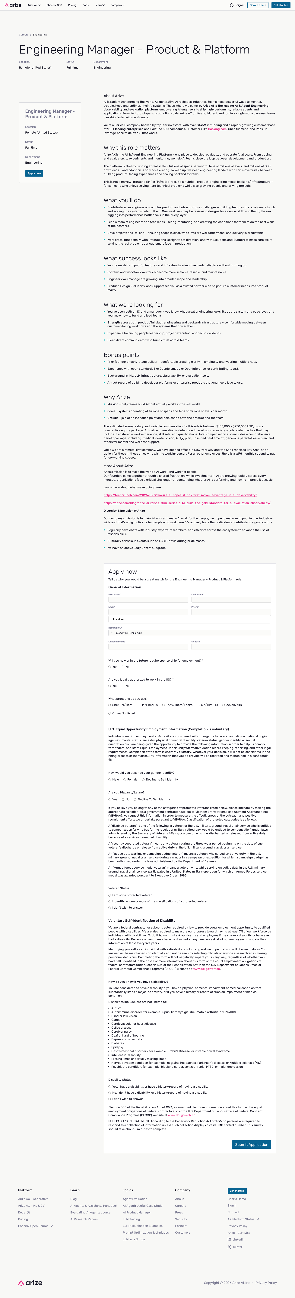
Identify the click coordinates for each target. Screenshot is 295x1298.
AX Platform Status (244, 1219)
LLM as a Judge (134, 1239)
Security (181, 1219)
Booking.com (217, 129)
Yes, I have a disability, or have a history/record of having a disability (158, 1086)
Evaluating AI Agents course (90, 1212)
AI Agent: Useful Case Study (143, 1205)
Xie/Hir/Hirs (207, 705)
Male (113, 779)
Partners (181, 1226)
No (125, 667)
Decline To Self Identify (152, 799)
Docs (24, 1212)
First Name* (114, 594)
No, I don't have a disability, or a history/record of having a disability (158, 1092)
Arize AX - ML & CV (31, 1205)
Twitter (235, 1247)
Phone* (195, 607)
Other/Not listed (121, 713)
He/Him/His (147, 705)
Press (179, 1212)
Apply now (34, 173)
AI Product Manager (137, 1212)
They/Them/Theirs (177, 705)
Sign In (232, 1205)
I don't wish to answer (125, 907)
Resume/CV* (115, 627)
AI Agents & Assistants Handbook (93, 1205)
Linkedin (236, 1239)
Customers (182, 1232)
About (179, 1199)
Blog (73, 1199)
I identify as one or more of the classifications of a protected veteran (158, 901)
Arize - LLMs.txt (239, 1233)
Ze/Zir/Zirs (232, 705)
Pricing (23, 1219)
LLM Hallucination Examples (143, 1226)
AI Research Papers (84, 1219)
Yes (112, 667)
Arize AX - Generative (33, 1199)
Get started (237, 1190)
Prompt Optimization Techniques (146, 1232)
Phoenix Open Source (36, 1226)
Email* (111, 607)
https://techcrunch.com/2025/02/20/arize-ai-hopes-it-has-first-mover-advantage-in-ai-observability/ (180, 495)
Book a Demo (237, 1199)
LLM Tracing (131, 1219)
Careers (23, 34)
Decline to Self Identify (160, 779)
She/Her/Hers (120, 705)
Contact (233, 1212)
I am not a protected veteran (130, 895)
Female (130, 779)
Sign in (240, 5)
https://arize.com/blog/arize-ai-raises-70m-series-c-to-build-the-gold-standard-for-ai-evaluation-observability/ (187, 503)
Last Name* (197, 594)
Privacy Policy (237, 1226)
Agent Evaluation (135, 1199)
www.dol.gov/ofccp (206, 969)
